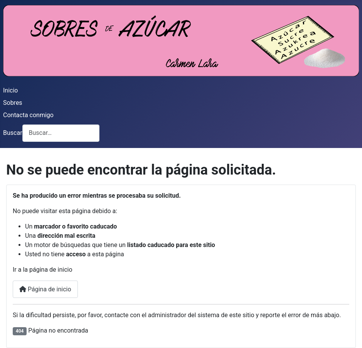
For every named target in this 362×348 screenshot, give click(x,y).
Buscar (12, 132)
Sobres (12, 102)
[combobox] (60, 133)
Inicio (10, 90)
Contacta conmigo (28, 115)
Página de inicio (45, 289)
